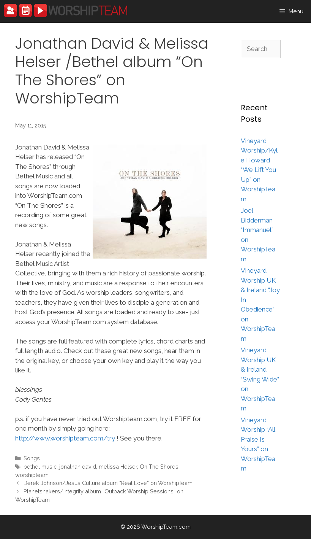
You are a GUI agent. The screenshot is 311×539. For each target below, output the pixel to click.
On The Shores (159, 466)
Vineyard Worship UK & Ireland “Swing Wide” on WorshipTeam (260, 379)
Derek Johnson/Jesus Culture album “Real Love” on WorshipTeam (108, 483)
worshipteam (32, 475)
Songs (32, 458)
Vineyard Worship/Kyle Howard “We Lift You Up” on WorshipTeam (259, 170)
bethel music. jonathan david (60, 466)
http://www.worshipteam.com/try (65, 438)
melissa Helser (118, 466)
